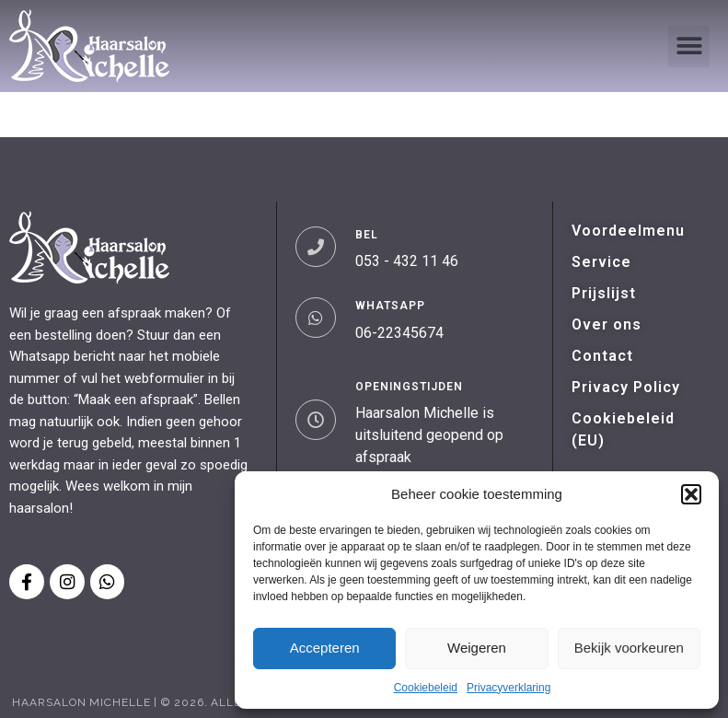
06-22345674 (399, 333)
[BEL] (315, 246)
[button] (691, 494)
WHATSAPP (390, 305)
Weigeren (476, 647)
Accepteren (325, 647)
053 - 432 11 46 (406, 261)
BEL (366, 234)
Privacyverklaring (508, 687)
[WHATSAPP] (315, 317)
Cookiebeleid (425, 687)
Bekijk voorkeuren (629, 647)
